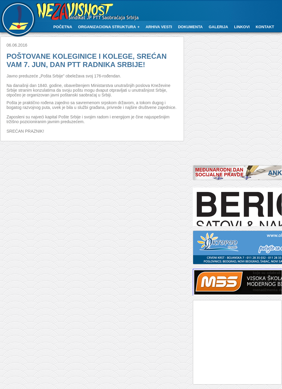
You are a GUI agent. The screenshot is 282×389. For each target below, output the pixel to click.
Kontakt (265, 27)
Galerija (218, 27)
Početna (62, 27)
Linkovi (242, 27)
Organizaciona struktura (107, 27)
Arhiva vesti (158, 27)
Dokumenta (190, 27)
